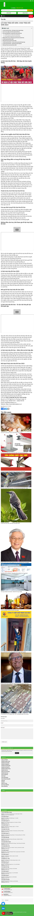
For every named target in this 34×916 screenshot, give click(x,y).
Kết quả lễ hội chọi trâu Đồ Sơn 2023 (9, 40)
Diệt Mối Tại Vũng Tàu (5, 767)
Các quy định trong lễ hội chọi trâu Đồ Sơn (12, 36)
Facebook (6, 900)
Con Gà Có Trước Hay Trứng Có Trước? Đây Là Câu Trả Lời (11, 432)
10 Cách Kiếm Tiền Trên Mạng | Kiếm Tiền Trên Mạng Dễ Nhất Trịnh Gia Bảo (15, 714)
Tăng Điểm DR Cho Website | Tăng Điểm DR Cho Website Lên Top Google (14, 573)
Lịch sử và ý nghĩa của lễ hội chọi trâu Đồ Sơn (11, 31)
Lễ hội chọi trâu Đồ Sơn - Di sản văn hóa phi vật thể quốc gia (14, 42)
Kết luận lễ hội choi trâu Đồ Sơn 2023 (10, 45)
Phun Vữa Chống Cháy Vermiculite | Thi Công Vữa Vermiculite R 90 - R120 (14, 488)
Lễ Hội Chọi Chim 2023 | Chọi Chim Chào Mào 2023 (10, 523)
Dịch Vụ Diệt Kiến (4, 774)
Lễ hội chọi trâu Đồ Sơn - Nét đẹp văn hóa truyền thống (13, 30)
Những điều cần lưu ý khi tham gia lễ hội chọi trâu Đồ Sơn (13, 37)
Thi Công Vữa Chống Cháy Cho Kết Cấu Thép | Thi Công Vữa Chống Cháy (14, 452)
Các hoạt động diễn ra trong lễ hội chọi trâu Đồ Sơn (12, 33)
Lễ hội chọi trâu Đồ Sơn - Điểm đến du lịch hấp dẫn (12, 43)
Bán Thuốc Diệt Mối (5, 784)
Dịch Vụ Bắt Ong (4, 786)
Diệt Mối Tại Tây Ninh (5, 762)
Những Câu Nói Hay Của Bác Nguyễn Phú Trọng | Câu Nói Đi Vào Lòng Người (15, 562)
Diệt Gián (3, 780)
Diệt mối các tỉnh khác (5, 771)
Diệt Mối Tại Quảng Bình (5, 765)
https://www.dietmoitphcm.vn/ (14, 404)
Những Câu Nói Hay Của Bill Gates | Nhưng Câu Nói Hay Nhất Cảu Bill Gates (15, 683)
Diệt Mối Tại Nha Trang (5, 761)
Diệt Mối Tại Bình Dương (5, 768)
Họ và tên (3, 718)
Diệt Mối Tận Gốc (4, 770)
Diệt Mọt (3, 781)
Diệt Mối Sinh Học (4, 773)
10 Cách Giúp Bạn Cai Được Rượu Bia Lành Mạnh (10, 610)
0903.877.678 (19, 8)
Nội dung (3, 727)
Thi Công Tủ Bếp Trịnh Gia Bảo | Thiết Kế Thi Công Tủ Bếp (11, 591)
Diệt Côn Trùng (4, 783)
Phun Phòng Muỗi (4, 777)
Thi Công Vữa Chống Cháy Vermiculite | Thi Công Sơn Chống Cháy (13, 471)
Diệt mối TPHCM (4, 759)
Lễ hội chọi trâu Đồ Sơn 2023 (8, 39)
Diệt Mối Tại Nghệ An (5, 764)
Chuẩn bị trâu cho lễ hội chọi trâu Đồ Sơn (12, 34)
